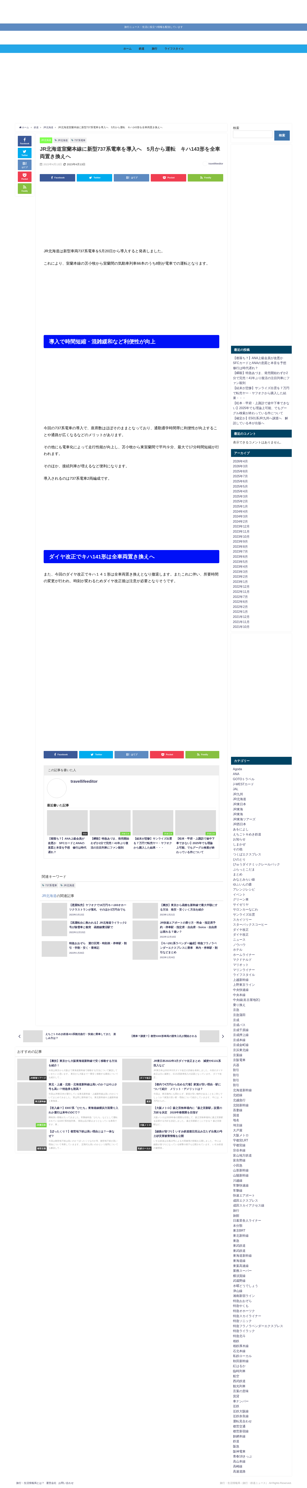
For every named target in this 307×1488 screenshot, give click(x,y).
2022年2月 (240, 606)
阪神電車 (239, 1451)
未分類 (237, 1225)
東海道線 (239, 1260)
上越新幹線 (241, 979)
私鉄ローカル (242, 1355)
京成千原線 (241, 1029)
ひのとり (239, 859)
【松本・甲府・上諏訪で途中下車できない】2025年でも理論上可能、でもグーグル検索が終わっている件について (261, 408)
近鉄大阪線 (241, 1411)
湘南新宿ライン (244, 1295)
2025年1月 (240, 506)
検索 (236, 127)
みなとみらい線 (244, 879)
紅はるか (239, 1365)
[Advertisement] (134, 88)
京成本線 (239, 1039)
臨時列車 (239, 1371)
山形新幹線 (241, 1170)
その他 (237, 849)
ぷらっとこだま (244, 869)
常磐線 (237, 1190)
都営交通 (239, 1426)
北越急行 (239, 1100)
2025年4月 (240, 491)
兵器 (236, 1065)
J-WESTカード (243, 784)
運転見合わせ (242, 1421)
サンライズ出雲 (244, 914)
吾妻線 (237, 1110)
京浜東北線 (241, 1049)
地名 (236, 1120)
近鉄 (236, 1406)
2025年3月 (240, 496)
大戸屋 (237, 1130)
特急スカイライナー (247, 1315)
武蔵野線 (239, 1280)
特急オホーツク (244, 1310)
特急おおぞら (242, 1300)
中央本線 (239, 994)
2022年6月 (240, 601)
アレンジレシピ (244, 889)
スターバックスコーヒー (250, 924)
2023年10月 (241, 536)
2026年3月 (240, 466)
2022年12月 (241, 586)
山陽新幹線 (241, 1175)
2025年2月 (240, 501)
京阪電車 (239, 1059)
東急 (236, 1240)
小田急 (237, 1165)
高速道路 (239, 1471)
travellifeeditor (216, 164)
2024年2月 (240, 521)
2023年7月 (240, 551)
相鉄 (236, 1341)
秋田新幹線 (241, 1361)
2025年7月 (240, 476)
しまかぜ (239, 844)
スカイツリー (242, 919)
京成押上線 (241, 1034)
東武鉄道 (239, 1245)
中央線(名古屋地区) (246, 999)
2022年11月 (241, 591)
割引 (236, 1069)
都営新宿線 (241, 1431)
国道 (236, 1115)
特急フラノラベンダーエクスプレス (258, 1325)
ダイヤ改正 (241, 929)
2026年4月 (240, 461)
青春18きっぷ (242, 1456)
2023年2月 (240, 576)
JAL (235, 789)
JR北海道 (46, 140)
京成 (236, 1019)
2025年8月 (240, 471)
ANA (236, 773)
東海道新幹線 (242, 1255)
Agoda (237, 769)
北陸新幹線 (241, 1105)
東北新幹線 (241, 1235)
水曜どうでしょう (245, 1285)
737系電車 (82, 140)
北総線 (237, 1095)
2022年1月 (240, 611)
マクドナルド (242, 959)
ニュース (239, 939)
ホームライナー (244, 954)
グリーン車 (241, 899)
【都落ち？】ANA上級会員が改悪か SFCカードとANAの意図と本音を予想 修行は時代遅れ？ (261, 363)
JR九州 (238, 794)
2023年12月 (241, 526)
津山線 (237, 1290)
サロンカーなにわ (245, 909)
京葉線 (237, 1055)
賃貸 (236, 1396)
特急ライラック (244, 1330)
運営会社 (51, 1483)
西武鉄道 (239, 1381)
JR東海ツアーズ (244, 819)
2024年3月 (240, 516)
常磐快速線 (241, 1185)
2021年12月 (241, 616)
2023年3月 (240, 571)
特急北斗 (239, 1335)
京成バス (239, 1024)
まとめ (237, 874)
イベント (239, 894)
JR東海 (238, 809)
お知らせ (239, 839)
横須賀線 (239, 1275)
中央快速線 (241, 989)
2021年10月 (241, 626)
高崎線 (237, 1466)
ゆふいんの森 (242, 884)
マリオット (241, 964)
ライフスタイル (174, 48)
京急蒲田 (239, 1014)
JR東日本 (239, 804)
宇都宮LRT (240, 1140)
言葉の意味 (241, 1391)
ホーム (127, 48)
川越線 (237, 1180)
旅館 (236, 1215)
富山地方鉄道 (242, 1155)
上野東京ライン (244, 984)
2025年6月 (240, 481)
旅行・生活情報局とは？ (30, 1483)
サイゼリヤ (241, 904)
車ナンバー (241, 1401)
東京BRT (239, 1230)
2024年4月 (240, 511)
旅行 (154, 48)
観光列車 (239, 1386)
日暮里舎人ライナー (247, 1220)
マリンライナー (244, 969)
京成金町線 (241, 1044)
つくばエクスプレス (247, 854)
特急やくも (241, 1305)
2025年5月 (240, 486)
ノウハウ (239, 944)
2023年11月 (241, 531)
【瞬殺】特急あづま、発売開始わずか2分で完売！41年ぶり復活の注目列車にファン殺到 (261, 377)
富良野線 (239, 1160)
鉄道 (141, 48)
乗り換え (239, 1004)
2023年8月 (240, 546)
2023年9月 (240, 541)
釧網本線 (239, 1436)
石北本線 (239, 1351)
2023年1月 (240, 581)
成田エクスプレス (245, 1200)
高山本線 (239, 1461)
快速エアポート (244, 1195)
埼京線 (237, 1125)
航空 (236, 1376)
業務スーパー (242, 1270)
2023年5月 (240, 561)
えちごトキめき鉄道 (247, 834)
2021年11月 (241, 621)
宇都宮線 (239, 1145)
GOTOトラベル (244, 779)
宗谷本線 (239, 1150)
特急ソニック (242, 1320)
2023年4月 (240, 566)
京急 (236, 1009)
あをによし (241, 829)
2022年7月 (240, 596)
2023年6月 (240, 556)
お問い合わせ (66, 1483)
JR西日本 (239, 824)
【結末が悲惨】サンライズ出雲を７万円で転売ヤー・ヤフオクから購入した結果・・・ (261, 392)
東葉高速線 (241, 1265)
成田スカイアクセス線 (248, 1205)
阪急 (236, 1446)
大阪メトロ (241, 1135)
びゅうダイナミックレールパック (256, 864)
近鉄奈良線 (241, 1416)
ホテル (237, 949)
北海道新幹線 (242, 1090)
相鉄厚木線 (241, 1345)
